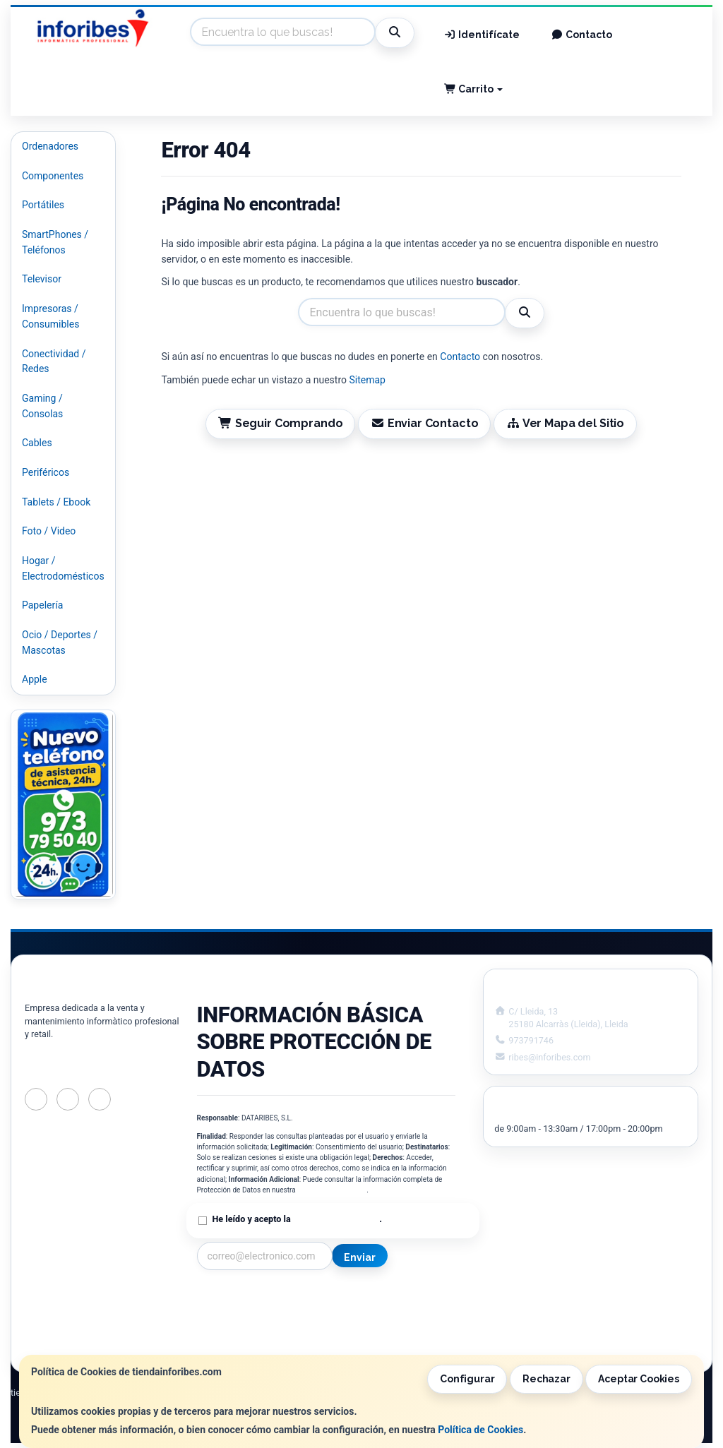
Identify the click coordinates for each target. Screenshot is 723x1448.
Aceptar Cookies (638, 1378)
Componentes (52, 175)
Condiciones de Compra (250, 1328)
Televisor (41, 279)
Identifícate (482, 34)
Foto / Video (49, 531)
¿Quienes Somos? (236, 1342)
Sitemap (367, 379)
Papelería (42, 605)
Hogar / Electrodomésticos (63, 568)
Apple (34, 679)
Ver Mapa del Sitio (565, 423)
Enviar (359, 1257)
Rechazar (546, 1378)
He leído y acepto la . (297, 1219)
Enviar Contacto (425, 423)
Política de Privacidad (331, 1190)
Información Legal (380, 1298)
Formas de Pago (376, 1328)
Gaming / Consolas (42, 406)
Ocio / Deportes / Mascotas (59, 642)
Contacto (581, 34)
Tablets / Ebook (56, 502)
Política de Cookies (480, 1429)
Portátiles (43, 204)
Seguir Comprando (280, 423)
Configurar (467, 1378)
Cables (37, 442)
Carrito (473, 89)
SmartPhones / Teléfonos (55, 242)
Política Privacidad (238, 1313)
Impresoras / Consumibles (50, 316)
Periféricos (45, 472)
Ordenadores (50, 146)
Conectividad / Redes (53, 361)
